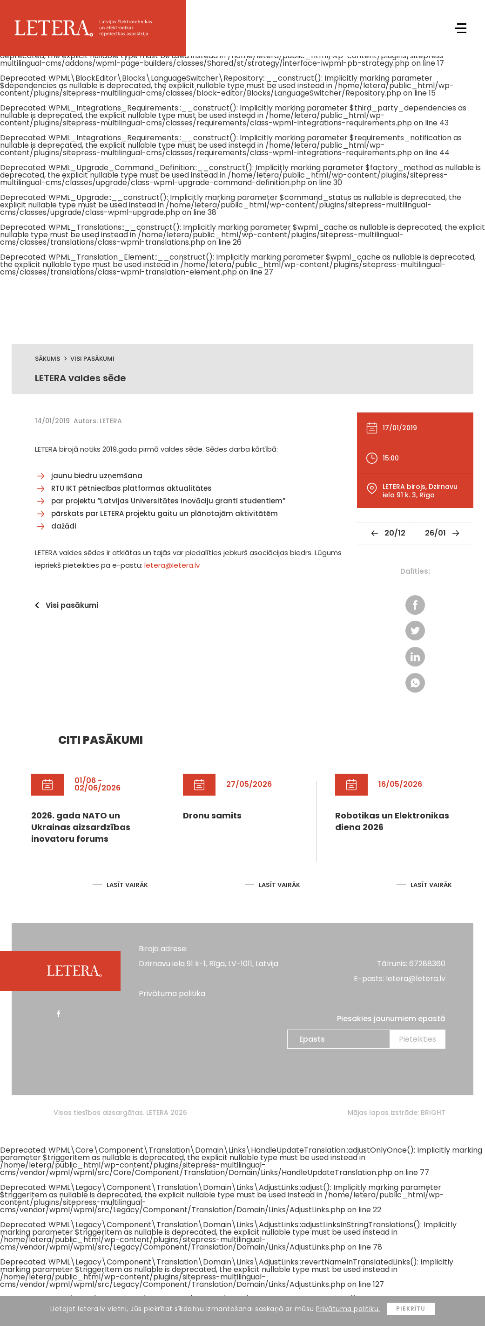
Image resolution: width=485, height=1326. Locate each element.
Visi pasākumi (92, 359)
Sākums (47, 359)
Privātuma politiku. (348, 1308)
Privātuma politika (172, 994)
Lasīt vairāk (127, 885)
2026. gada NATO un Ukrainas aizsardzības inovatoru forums (80, 827)
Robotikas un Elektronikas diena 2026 (392, 821)
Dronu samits (212, 816)
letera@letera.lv (172, 565)
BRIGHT (433, 1113)
